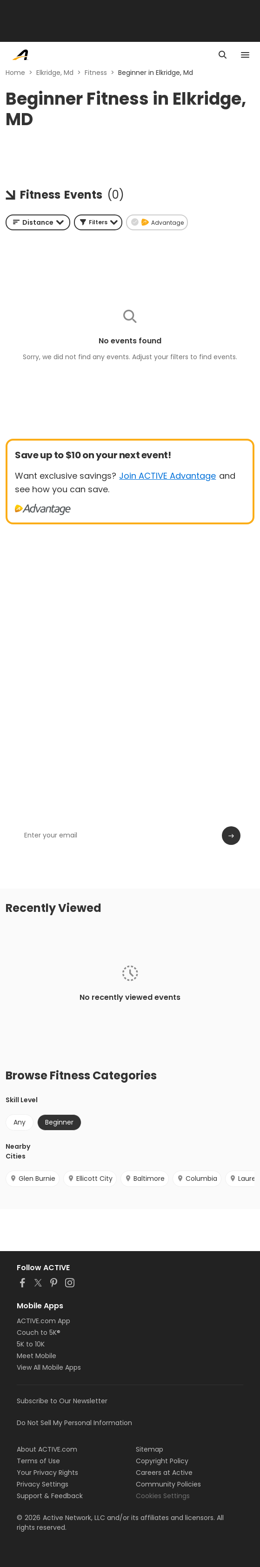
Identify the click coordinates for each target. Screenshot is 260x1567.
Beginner (59, 1122)
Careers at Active (164, 1472)
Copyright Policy (162, 1461)
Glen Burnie (32, 1178)
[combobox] (38, 222)
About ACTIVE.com (47, 1449)
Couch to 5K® (38, 1332)
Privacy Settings (42, 1484)
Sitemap (149, 1449)
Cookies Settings (163, 1495)
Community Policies (168, 1484)
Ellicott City (90, 1178)
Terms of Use (38, 1461)
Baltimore (145, 1178)
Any (19, 1122)
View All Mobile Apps (49, 1367)
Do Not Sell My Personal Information (74, 1422)
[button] (98, 222)
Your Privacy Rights (47, 1472)
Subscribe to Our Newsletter (62, 1401)
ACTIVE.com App (43, 1321)
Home (15, 72)
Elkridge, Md (54, 72)
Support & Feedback (50, 1495)
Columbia (197, 1178)
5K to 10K (31, 1344)
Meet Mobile (36, 1355)
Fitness (96, 72)
